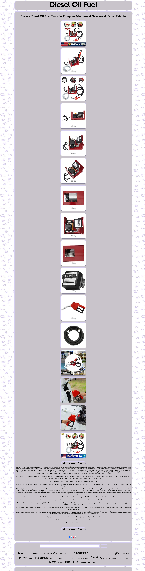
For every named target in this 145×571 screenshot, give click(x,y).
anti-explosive (95, 554)
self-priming (41, 557)
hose (21, 553)
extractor (68, 558)
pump (23, 557)
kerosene (60, 562)
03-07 (120, 558)
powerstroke (82, 558)
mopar (108, 554)
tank (112, 554)
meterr (35, 553)
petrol (108, 558)
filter (118, 553)
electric (81, 553)
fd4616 (31, 558)
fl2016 (114, 558)
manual (53, 558)
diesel (94, 557)
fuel (68, 561)
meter (61, 558)
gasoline (63, 554)
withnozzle (28, 554)
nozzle (52, 561)
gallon (126, 558)
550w (103, 554)
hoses (69, 554)
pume (126, 553)
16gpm (83, 562)
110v (75, 561)
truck (89, 562)
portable (42, 554)
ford (102, 558)
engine (95, 562)
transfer (52, 553)
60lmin (73, 558)
